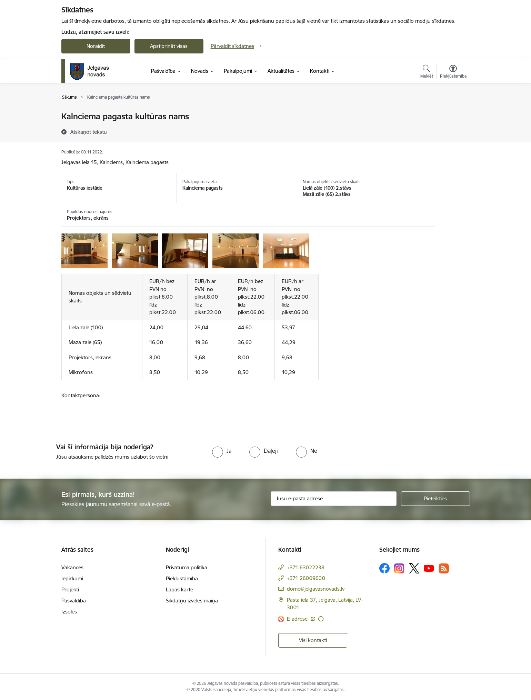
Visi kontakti (313, 640)
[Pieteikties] (435, 498)
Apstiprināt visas (169, 46)
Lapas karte (179, 589)
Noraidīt (96, 46)
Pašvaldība (73, 600)
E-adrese (298, 619)
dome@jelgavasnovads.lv (315, 589)
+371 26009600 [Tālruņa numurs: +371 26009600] (306, 578)
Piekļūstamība (182, 578)
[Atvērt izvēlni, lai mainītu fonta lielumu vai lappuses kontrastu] (453, 72)
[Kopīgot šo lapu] (452, 130)
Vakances (72, 567)
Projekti (70, 589)
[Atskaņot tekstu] (88, 132)
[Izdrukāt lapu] (452, 113)
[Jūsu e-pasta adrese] (334, 498)
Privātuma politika (186, 567)
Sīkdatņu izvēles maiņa (192, 600)
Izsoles (69, 611)
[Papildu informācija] (320, 618)
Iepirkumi (72, 578)
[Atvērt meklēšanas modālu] (427, 72)
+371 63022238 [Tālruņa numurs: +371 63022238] (305, 567)
